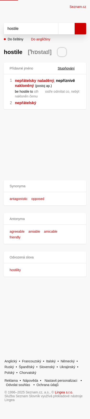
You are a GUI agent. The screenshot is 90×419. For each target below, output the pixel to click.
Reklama (11, 380)
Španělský (27, 367)
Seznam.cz (78, 7)
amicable (50, 231)
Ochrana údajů (47, 385)
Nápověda (30, 380)
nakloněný (24, 86)
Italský (51, 361)
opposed (37, 199)
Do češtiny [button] (15, 39)
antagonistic (19, 199)
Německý (68, 361)
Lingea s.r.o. (64, 392)
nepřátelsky (25, 81)
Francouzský (31, 361)
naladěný (45, 81)
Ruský (9, 367)
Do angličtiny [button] (40, 39)
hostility (15, 270)
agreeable (17, 231)
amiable (34, 231)
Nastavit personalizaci (61, 380)
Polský (9, 373)
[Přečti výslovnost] (62, 52)
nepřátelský (25, 103)
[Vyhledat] (26, 28)
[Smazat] (53, 28)
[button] (45, 186)
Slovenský (47, 367)
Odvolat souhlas (18, 385)
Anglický (11, 361)
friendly (15, 237)
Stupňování (69, 68)
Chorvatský (27, 373)
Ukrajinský (67, 367)
